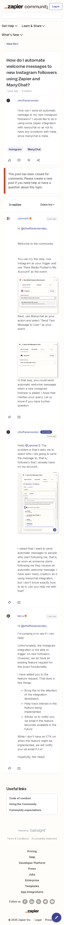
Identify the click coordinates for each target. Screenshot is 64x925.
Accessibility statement (44, 838)
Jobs (32, 874)
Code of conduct (20, 798)
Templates (32, 886)
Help (32, 857)
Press (32, 868)
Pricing (32, 851)
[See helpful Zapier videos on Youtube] (52, 901)
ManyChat (34, 149)
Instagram (15, 149)
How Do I (12, 43)
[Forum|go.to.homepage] (24, 6)
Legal (38, 919)
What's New (12, 35)
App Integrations (32, 892)
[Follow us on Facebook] (24, 901)
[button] (55, 6)
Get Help (10, 26)
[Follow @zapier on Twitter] (45, 901)
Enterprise (32, 880)
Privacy (49, 919)
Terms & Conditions (18, 838)
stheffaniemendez (28, 100)
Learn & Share (34, 26)
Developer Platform (32, 863)
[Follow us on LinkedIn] (31, 901)
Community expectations (25, 810)
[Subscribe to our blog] (38, 901)
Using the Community (23, 804)
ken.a (21, 616)
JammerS (23, 218)
